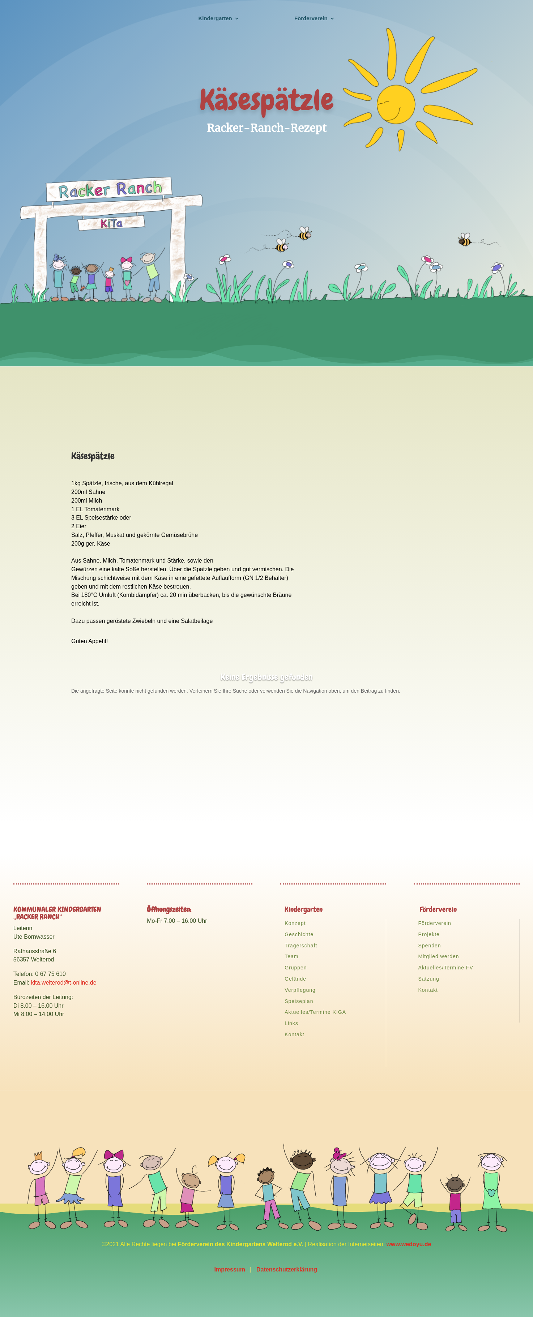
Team (291, 956)
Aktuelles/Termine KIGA (315, 1012)
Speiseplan (299, 1001)
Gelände (295, 979)
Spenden (429, 945)
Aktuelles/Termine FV (445, 967)
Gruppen (296, 967)
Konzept (295, 923)
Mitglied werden (438, 956)
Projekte (428, 934)
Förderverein (434, 923)
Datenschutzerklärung (287, 1269)
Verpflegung (300, 990)
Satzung (428, 979)
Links (291, 1023)
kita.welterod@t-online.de (64, 983)
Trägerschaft (301, 945)
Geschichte (299, 934)
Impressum (229, 1269)
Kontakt (294, 1034)
